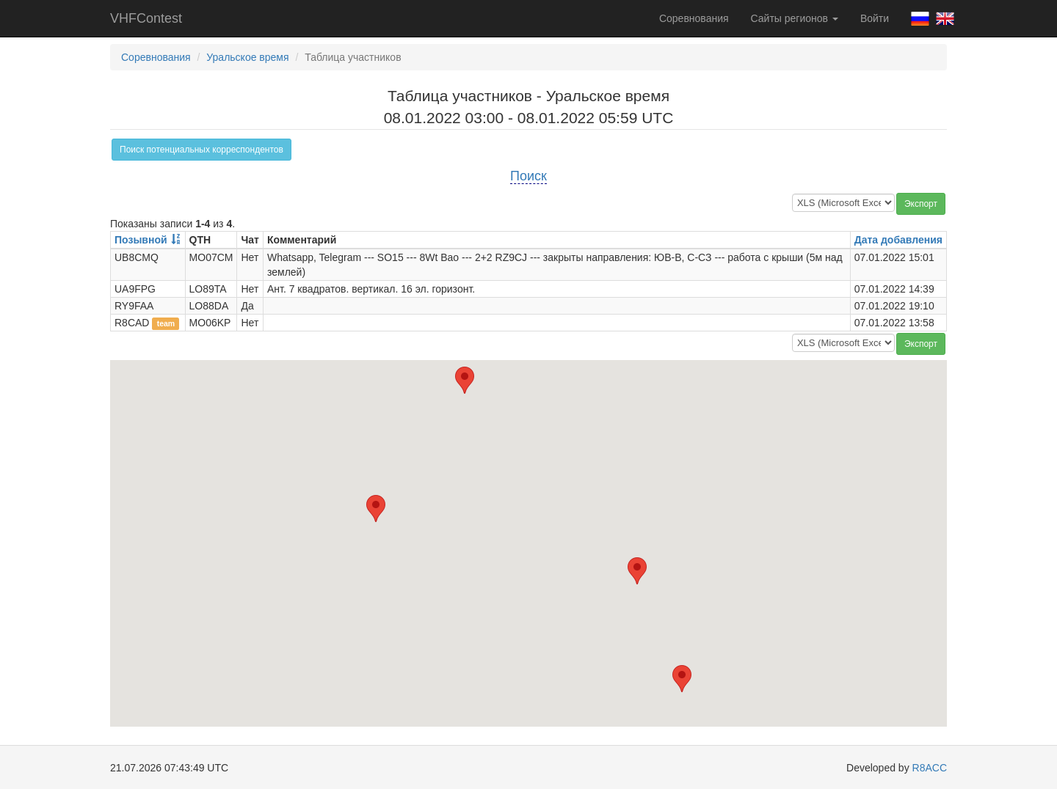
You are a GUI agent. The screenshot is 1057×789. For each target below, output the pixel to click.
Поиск (528, 176)
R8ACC (929, 768)
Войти (874, 18)
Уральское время (247, 57)
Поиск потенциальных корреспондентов (201, 149)
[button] (637, 570)
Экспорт (920, 204)
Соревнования (694, 18)
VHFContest (146, 18)
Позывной (141, 240)
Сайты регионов (794, 18)
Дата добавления (898, 240)
